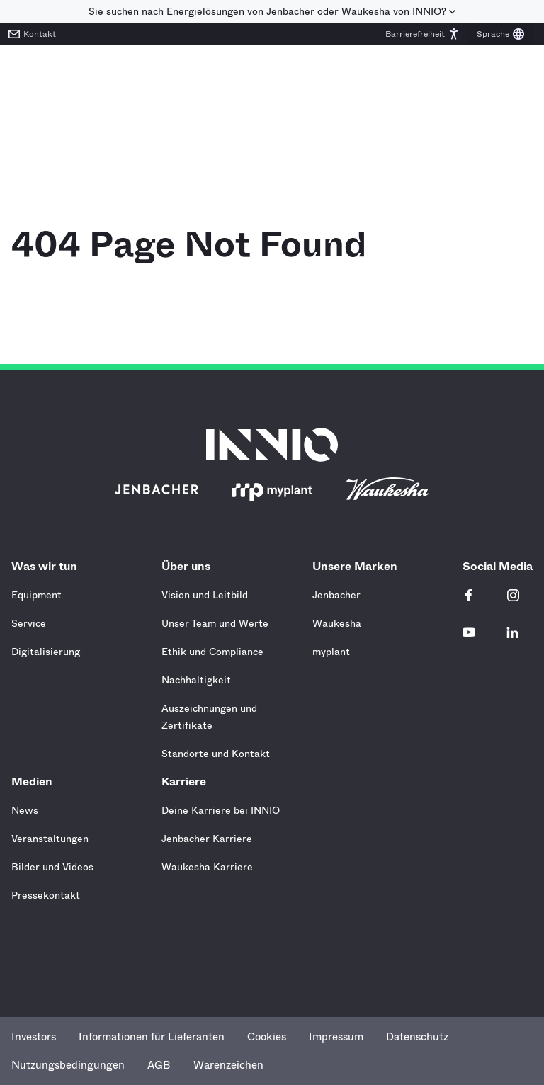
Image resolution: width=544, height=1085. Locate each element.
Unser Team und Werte (215, 623)
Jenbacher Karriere (207, 838)
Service (28, 623)
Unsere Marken (358, 566)
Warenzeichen (228, 1065)
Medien (35, 781)
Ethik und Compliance (213, 651)
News (24, 810)
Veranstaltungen (50, 838)
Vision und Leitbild (205, 595)
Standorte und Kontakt (216, 753)
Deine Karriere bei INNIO (221, 810)
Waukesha (336, 623)
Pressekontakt (45, 895)
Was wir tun (47, 566)
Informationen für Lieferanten (152, 1037)
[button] (422, 34)
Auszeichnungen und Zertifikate (209, 716)
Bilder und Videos (52, 867)
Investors (33, 1037)
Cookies (266, 1037)
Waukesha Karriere (207, 867)
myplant (331, 651)
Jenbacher (336, 595)
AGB (159, 1065)
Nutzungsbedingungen (68, 1065)
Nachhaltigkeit (196, 680)
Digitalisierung (45, 651)
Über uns (189, 566)
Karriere (187, 781)
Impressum (336, 1037)
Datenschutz (417, 1037)
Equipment (36, 595)
